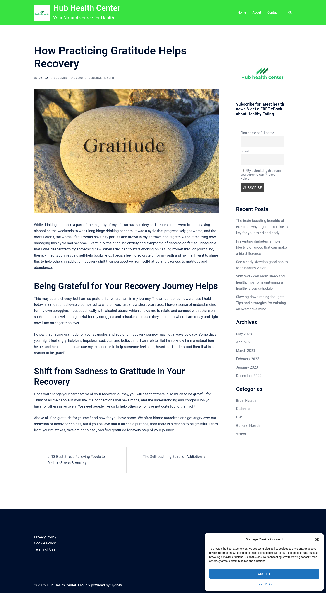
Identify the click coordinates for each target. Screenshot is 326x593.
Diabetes (243, 409)
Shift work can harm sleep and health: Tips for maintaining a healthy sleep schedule (260, 282)
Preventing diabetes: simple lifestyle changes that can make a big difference (261, 247)
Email (245, 151)
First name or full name (257, 133)
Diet (239, 417)
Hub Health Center (86, 8)
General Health (101, 78)
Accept (264, 574)
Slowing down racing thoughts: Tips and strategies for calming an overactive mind (261, 303)
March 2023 (245, 350)
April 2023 (244, 342)
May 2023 (244, 334)
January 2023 (247, 367)
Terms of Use (44, 549)
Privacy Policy (264, 584)
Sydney (116, 585)
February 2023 (247, 359)
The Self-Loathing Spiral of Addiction (172, 456)
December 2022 (249, 376)
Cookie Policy (45, 543)
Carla (43, 78)
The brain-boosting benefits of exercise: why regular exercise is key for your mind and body (262, 227)
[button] (317, 539)
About (256, 12)
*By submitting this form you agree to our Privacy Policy (261, 174)
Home (242, 12)
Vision (241, 434)
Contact (272, 12)
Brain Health (246, 401)
